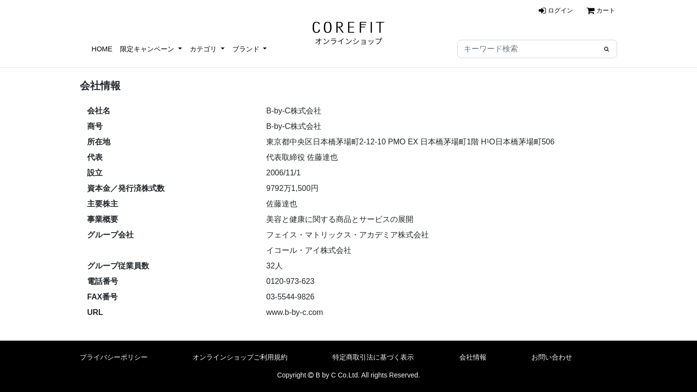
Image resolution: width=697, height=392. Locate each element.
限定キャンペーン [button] (148, 49)
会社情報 (472, 357)
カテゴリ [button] (204, 49)
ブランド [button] (246, 49)
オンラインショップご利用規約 (240, 357)
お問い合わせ (551, 357)
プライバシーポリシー (114, 357)
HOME (101, 49)
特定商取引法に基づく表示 (373, 357)
